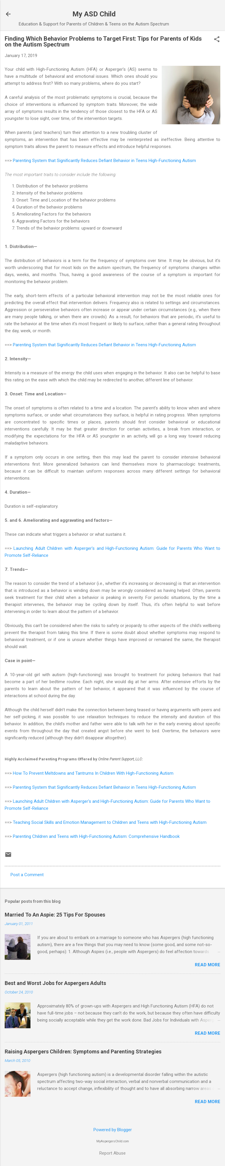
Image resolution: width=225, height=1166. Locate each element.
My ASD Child (94, 14)
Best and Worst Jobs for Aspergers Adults (55, 983)
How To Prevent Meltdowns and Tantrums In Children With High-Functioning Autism (93, 773)
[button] (216, 40)
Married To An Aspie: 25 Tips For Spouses (55, 915)
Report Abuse (112, 1153)
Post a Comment (27, 874)
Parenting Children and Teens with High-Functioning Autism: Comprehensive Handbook (96, 836)
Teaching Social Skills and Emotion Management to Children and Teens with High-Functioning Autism (110, 822)
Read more (207, 964)
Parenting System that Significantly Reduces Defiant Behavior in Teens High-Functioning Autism (104, 160)
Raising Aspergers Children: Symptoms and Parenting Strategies (83, 1051)
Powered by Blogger (112, 1129)
